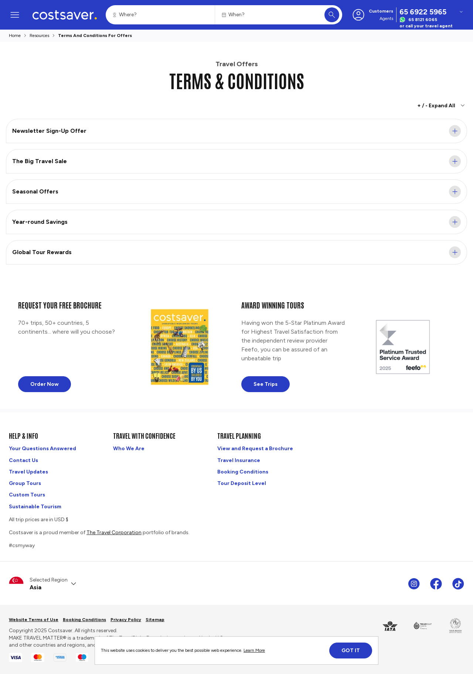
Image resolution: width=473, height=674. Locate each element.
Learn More (254, 650)
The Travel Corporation (114, 532)
